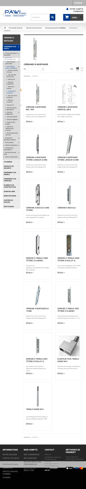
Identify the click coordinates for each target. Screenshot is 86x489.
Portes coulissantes (11, 157)
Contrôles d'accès (8, 201)
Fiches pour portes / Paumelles (11, 54)
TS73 (5, 289)
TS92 (5, 313)
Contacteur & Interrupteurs (8, 148)
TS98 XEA (14, 303)
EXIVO (13, 279)
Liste (82, 69)
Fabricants (9, 215)
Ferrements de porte (16, 28)
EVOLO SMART (9, 293)
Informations (10, 231)
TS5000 (6, 272)
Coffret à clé (8, 262)
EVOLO (6, 279)
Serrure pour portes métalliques (55, 28)
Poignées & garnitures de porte (10, 139)
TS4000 (6, 306)
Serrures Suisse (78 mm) (12, 71)
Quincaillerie (9, 191)
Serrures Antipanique (9, 113)
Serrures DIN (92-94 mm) (11, 76)
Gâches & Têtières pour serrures (9, 128)
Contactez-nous (11, 458)
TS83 (12, 286)
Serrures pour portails (10, 123)
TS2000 (6, 303)
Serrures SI (11, 79)
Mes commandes (31, 455)
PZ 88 (12, 313)
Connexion (78, 11)
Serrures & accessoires (34, 28)
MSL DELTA (7, 269)
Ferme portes (9, 142)
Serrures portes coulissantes (10, 108)
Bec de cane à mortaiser (12, 96)
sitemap (7, 477)
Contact (78, 2)
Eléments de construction (10, 186)
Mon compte (31, 450)
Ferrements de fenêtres (10, 180)
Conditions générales (12, 242)
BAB (12, 306)
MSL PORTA (8, 266)
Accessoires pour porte (10, 153)
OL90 (5, 296)
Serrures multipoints (10, 83)
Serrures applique (12, 119)
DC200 (12, 289)
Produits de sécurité (9, 167)
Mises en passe (10, 196)
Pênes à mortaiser (10, 101)
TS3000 (13, 276)
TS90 (5, 316)
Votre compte (76, 9)
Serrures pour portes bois (10, 62)
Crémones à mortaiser (11, 92)
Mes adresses (30, 458)
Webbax (16, 485)
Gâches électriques (11, 145)
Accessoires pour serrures (11, 134)
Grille (77, 69)
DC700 (12, 282)
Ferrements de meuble (10, 173)
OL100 (13, 309)
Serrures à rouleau (10, 87)
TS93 (5, 282)
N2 (17, 313)
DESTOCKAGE (9, 206)
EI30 (5, 299)
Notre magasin (10, 245)
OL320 (6, 309)
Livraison (8, 238)
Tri (25, 69)
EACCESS (14, 272)
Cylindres (8, 162)
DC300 (6, 286)
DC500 (6, 276)
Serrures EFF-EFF (12, 117)
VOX (10, 299)
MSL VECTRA (14, 296)
